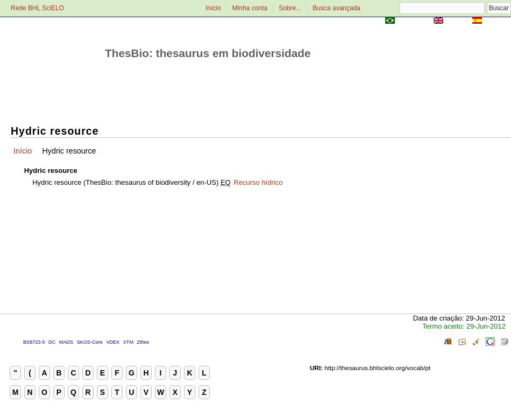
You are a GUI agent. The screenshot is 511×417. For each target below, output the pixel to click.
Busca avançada (336, 8)
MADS (66, 342)
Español (497, 21)
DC (51, 342)
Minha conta (249, 8)
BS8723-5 (34, 342)
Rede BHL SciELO (37, 8)
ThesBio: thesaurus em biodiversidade (208, 53)
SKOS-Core (90, 342)
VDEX (112, 342)
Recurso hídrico (257, 182)
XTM (128, 342)
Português (414, 21)
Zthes (143, 342)
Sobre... (290, 8)
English (457, 21)
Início (213, 8)
